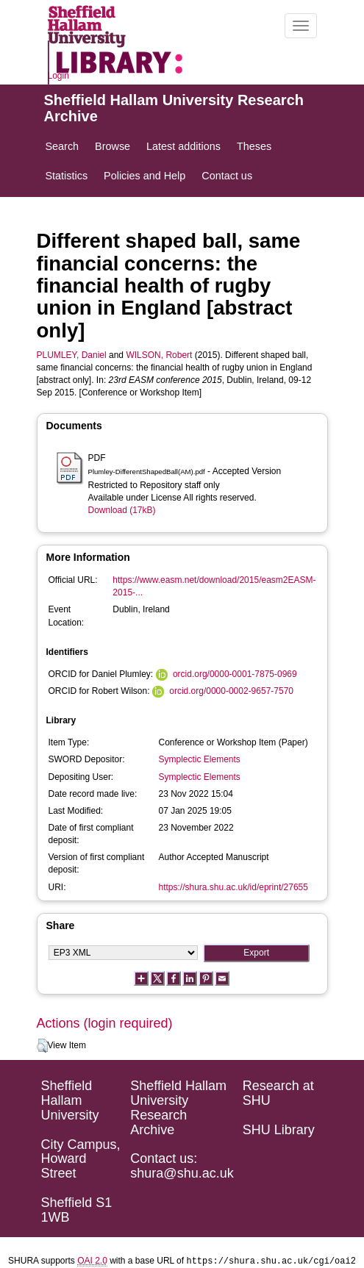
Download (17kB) (122, 510)
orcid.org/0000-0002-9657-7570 (231, 691)
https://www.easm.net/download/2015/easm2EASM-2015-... (214, 586)
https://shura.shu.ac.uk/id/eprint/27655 (233, 887)
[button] (42, 1046)
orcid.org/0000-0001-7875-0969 (235, 674)
